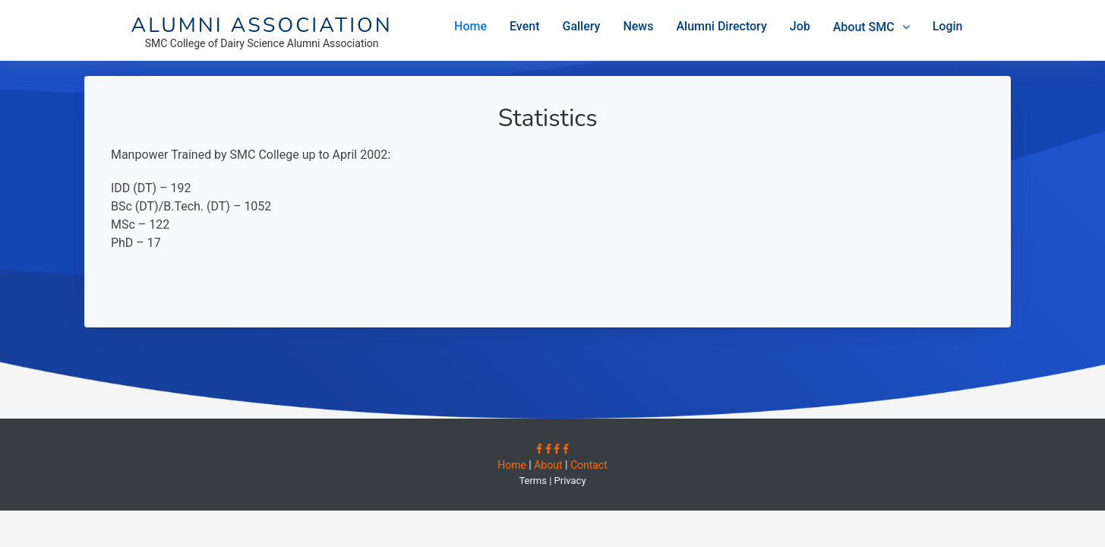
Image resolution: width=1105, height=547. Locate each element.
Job (800, 26)
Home (470, 26)
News (638, 26)
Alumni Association (262, 25)
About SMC (864, 27)
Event (524, 26)
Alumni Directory (721, 26)
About (548, 465)
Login (948, 26)
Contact (587, 465)
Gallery (582, 26)
